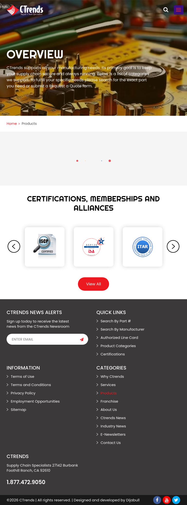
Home (12, 123)
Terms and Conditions (31, 384)
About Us (109, 409)
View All (93, 284)
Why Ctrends (112, 376)
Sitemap (18, 409)
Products (109, 393)
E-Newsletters (113, 434)
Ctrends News (113, 417)
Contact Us (111, 442)
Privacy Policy (23, 393)
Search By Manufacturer (122, 329)
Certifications (113, 354)
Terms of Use (22, 376)
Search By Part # (116, 321)
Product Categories (118, 345)
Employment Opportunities (35, 401)
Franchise (109, 401)
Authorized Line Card (119, 337)
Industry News (113, 426)
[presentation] (14, 246)
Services (108, 384)
